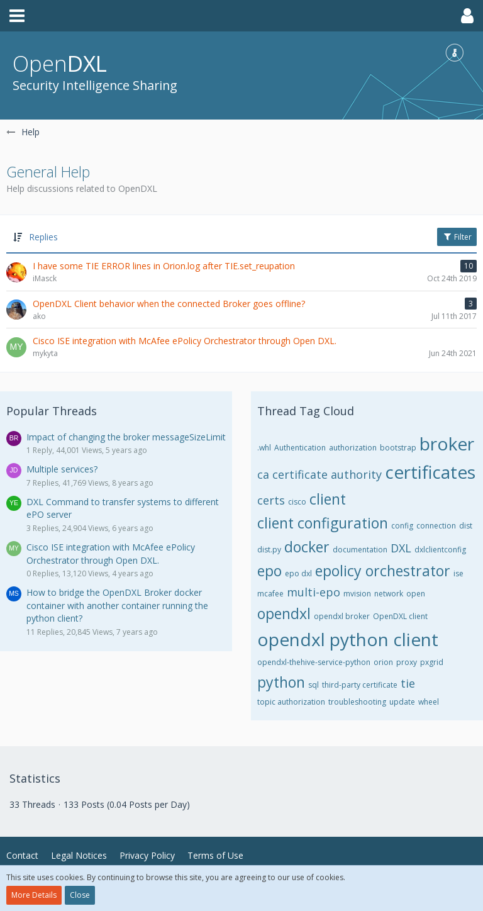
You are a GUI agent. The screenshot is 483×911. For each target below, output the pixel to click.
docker (307, 547)
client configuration (322, 523)
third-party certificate (359, 684)
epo (269, 571)
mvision (357, 593)
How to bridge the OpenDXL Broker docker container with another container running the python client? (117, 605)
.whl (264, 447)
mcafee (270, 593)
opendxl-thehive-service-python (313, 662)
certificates (430, 472)
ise (458, 573)
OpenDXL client (400, 616)
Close (80, 895)
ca (263, 474)
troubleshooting (357, 701)
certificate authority (327, 474)
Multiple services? (61, 469)
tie (408, 683)
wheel (428, 701)
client (327, 499)
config (402, 525)
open (415, 593)
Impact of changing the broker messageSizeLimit (126, 437)
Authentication (300, 447)
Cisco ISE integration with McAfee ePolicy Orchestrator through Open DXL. (110, 553)
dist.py (269, 549)
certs (271, 500)
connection (436, 525)
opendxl (284, 613)
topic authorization (291, 701)
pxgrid (431, 662)
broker (446, 444)
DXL (401, 548)
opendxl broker (342, 616)
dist (465, 525)
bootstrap (398, 447)
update (402, 701)
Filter (457, 237)
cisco (297, 501)
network (388, 593)
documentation (360, 549)
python (281, 682)
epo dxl (298, 573)
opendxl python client (347, 639)
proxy (406, 662)
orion (383, 662)
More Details (34, 895)
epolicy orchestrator (382, 571)
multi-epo (313, 592)
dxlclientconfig (440, 549)
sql (313, 684)
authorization (353, 447)
